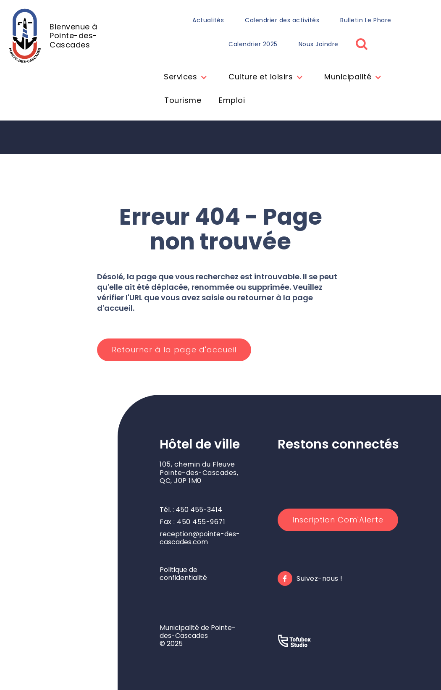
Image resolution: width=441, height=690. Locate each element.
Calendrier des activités (282, 20)
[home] (71, 35)
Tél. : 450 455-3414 (191, 510)
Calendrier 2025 (253, 44)
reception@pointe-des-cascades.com (200, 538)
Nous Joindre (319, 44)
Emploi (232, 100)
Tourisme (182, 100)
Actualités (208, 20)
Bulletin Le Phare (365, 20)
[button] (183, 77)
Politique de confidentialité (183, 574)
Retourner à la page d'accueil (174, 349)
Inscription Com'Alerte (337, 519)
